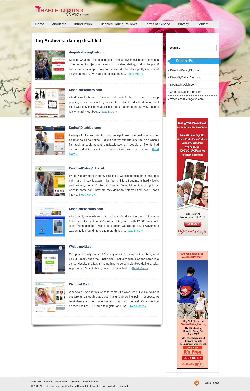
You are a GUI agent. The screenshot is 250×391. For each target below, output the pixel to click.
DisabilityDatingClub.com (185, 77)
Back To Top (212, 383)
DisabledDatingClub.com (185, 70)
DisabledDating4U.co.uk (87, 168)
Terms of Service (157, 24)
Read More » (135, 73)
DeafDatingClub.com (183, 84)
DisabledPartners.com (85, 90)
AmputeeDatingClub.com (87, 52)
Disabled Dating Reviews (118, 24)
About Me (59, 24)
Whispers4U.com (81, 246)
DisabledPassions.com (86, 209)
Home (39, 24)
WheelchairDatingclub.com (187, 99)
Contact (202, 24)
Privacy (183, 24)
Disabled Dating (81, 284)
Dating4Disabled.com (85, 127)
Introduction (83, 24)
